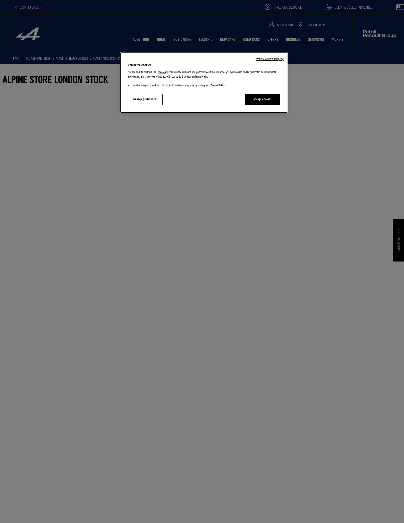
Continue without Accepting (270, 59)
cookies (162, 72)
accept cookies (263, 99)
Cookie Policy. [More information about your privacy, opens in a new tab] (218, 85)
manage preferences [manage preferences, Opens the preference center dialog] (145, 99)
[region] (204, 82)
